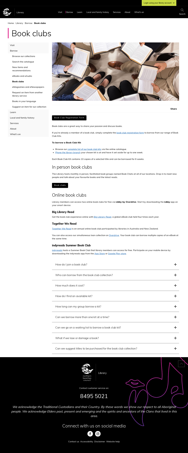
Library (20, 12)
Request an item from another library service (27, 94)
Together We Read (61, 228)
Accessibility (86, 441)
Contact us (73, 441)
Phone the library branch (67, 152)
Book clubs (18, 81)
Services (117, 12)
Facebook (90, 434)
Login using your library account (159, 3)
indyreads (57, 250)
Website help (113, 441)
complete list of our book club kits (84, 149)
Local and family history (97, 12)
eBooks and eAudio (22, 76)
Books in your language (24, 101)
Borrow (69, 12)
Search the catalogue (23, 61)
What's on (139, 12)
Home (11, 23)
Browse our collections (23, 56)
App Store (99, 253)
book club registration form (130, 132)
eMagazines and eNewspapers (28, 87)
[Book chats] (60, 185)
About (127, 12)
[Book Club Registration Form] (69, 117)
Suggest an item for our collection (29, 106)
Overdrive (114, 235)
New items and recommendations (21, 69)
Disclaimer (99, 441)
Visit (60, 12)
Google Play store (117, 253)
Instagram (98, 434)
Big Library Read (102, 216)
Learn (79, 12)
